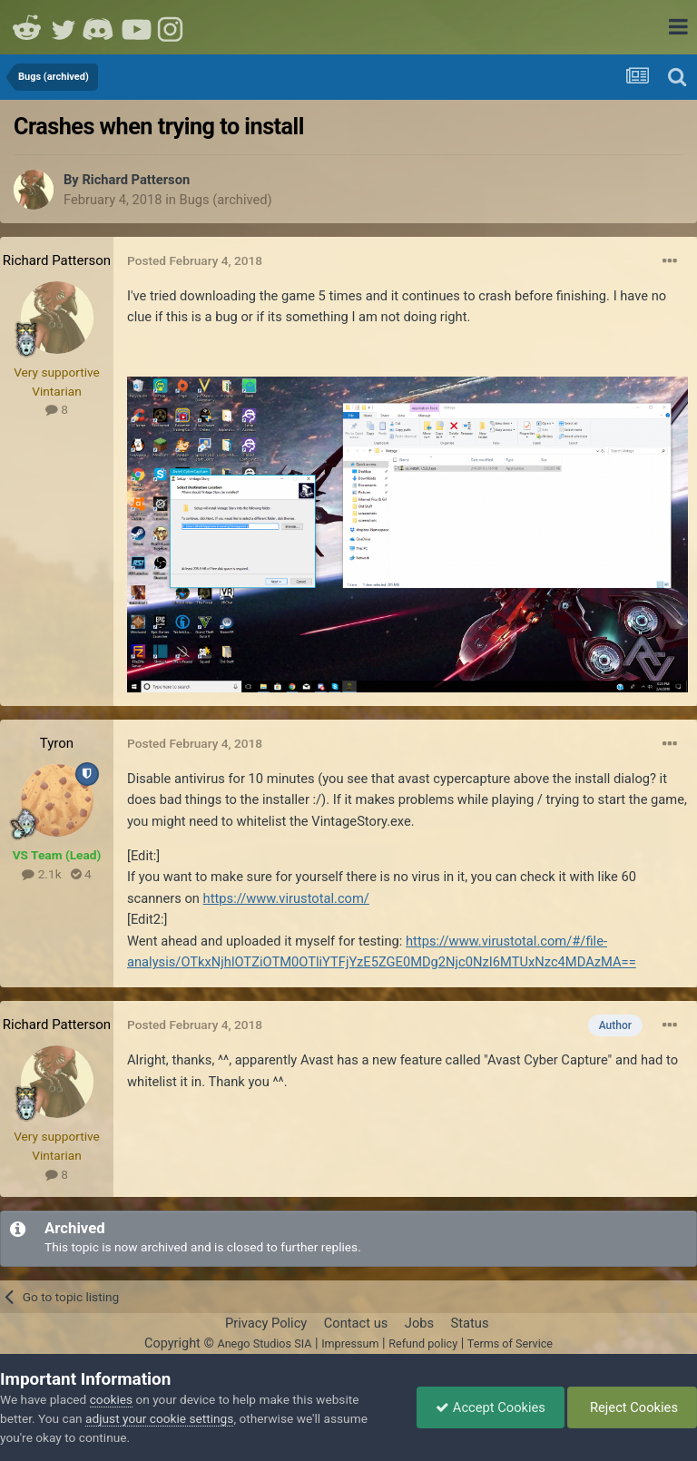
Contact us (356, 1323)
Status (470, 1323)
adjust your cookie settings (159, 1418)
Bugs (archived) (226, 199)
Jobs (419, 1323)
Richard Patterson (136, 180)
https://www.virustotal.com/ (286, 898)
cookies (111, 1399)
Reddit (27, 27)
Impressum (349, 1343)
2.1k (41, 874)
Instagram (172, 27)
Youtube (136, 27)
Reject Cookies (632, 1407)
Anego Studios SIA (264, 1343)
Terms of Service (510, 1343)
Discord (100, 27)
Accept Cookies (490, 1407)
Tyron (57, 743)
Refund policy (422, 1343)
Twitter (63, 27)
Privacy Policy (266, 1323)
